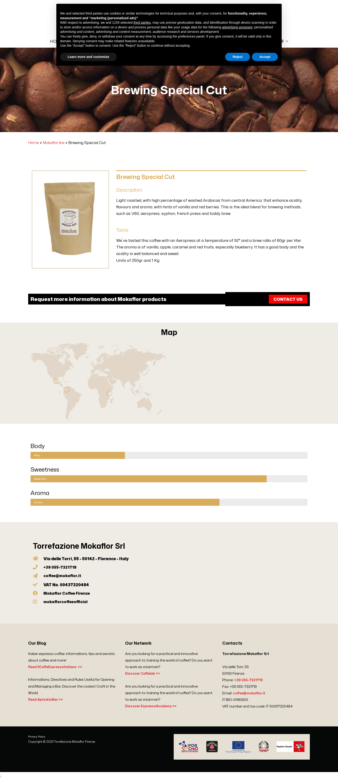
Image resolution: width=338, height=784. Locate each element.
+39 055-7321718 (249, 685)
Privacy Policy (37, 742)
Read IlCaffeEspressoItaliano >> (57, 672)
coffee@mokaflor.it (250, 698)
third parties (142, 22)
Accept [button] (264, 57)
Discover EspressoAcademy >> (153, 711)
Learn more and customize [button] (88, 57)
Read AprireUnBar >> (47, 704)
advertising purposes (237, 27)
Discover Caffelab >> (144, 679)
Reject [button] (237, 57)
